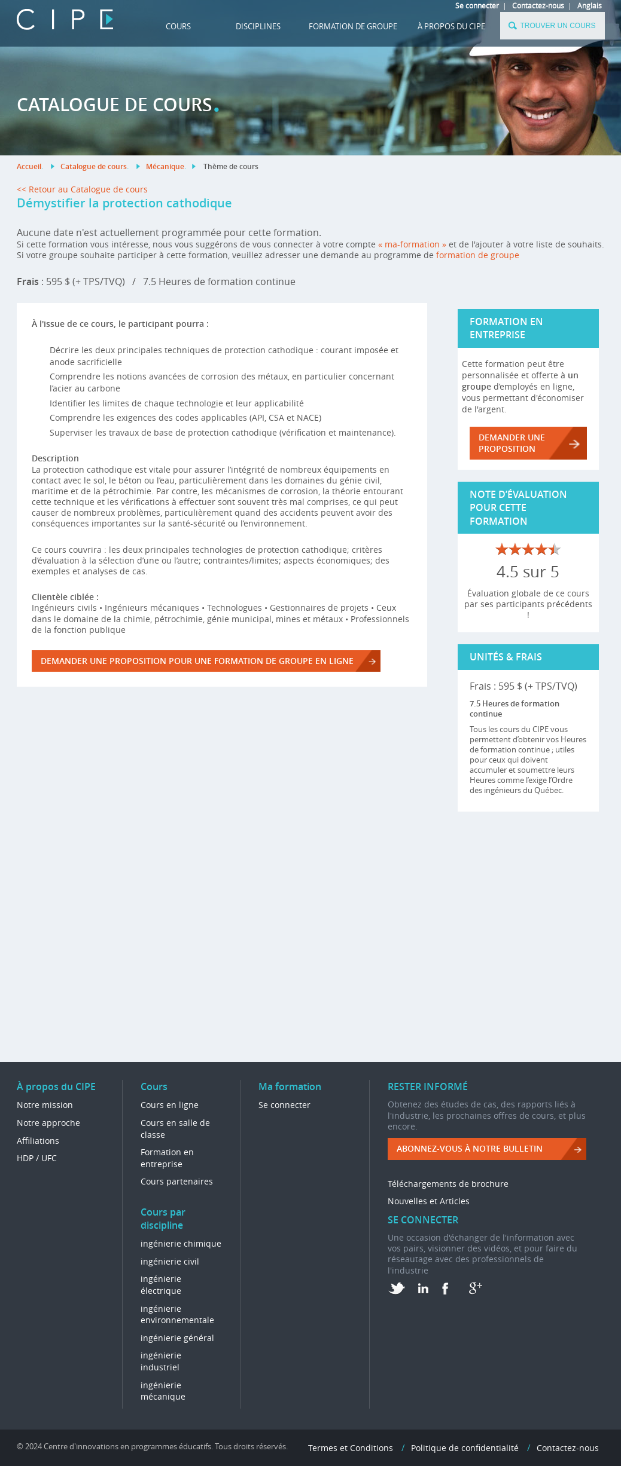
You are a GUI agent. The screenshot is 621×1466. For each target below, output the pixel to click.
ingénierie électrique (161, 1284)
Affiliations (38, 1140)
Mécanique (165, 166)
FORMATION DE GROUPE (353, 26)
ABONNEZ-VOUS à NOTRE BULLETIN (470, 1148)
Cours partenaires (177, 1181)
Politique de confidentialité (465, 1447)
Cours (178, 26)
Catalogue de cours (93, 166)
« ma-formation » (412, 244)
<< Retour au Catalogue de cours (82, 189)
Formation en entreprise (167, 1158)
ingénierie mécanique (163, 1391)
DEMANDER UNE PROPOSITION (512, 442)
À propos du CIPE (451, 26)
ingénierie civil (170, 1261)
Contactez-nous (538, 5)
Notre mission (45, 1104)
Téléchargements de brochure (448, 1183)
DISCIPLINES (258, 26)
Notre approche (48, 1122)
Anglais (589, 5)
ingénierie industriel (161, 1361)
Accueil (29, 166)
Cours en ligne (170, 1104)
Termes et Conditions (350, 1447)
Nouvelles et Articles (429, 1201)
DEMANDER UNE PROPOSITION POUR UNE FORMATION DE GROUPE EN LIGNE (197, 660)
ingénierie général (177, 1337)
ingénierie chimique (181, 1243)
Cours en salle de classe (175, 1128)
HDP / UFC (37, 1158)
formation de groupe (477, 255)
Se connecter (477, 5)
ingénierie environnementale (177, 1314)
